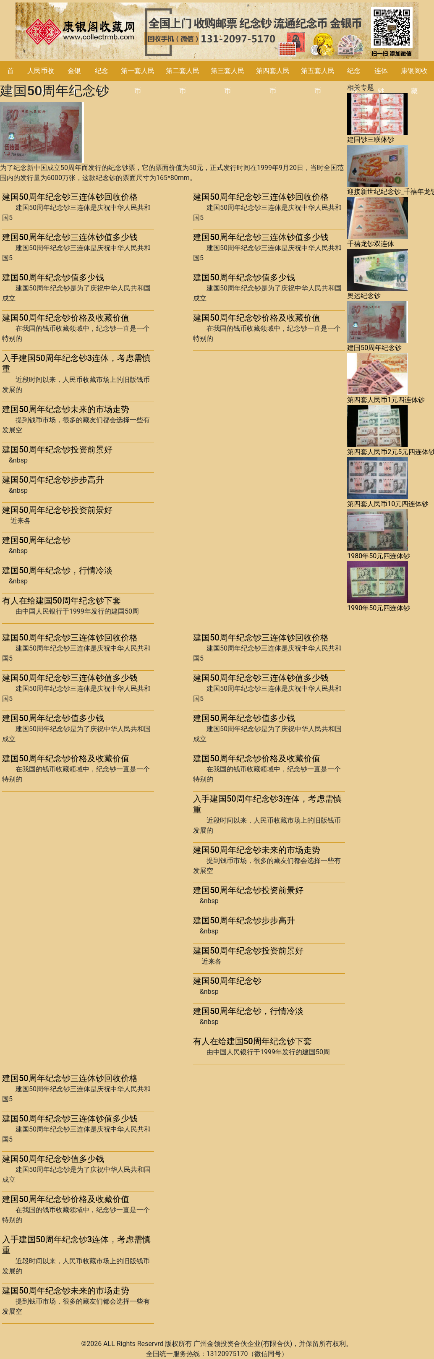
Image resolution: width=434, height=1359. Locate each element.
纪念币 (101, 81)
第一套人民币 (137, 81)
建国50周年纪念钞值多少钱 (53, 277)
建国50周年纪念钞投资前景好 (57, 449)
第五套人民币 (318, 81)
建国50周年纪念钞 (36, 540)
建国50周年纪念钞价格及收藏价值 (65, 318)
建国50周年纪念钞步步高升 (53, 480)
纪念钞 (354, 81)
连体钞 (381, 81)
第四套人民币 (273, 81)
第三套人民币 (227, 81)
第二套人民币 (182, 81)
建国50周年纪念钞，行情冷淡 (57, 570)
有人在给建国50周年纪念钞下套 (61, 601)
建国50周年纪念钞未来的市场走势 (65, 409)
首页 (10, 81)
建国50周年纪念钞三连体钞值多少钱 (70, 237)
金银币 (74, 81)
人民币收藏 (40, 81)
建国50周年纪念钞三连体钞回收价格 (70, 197)
